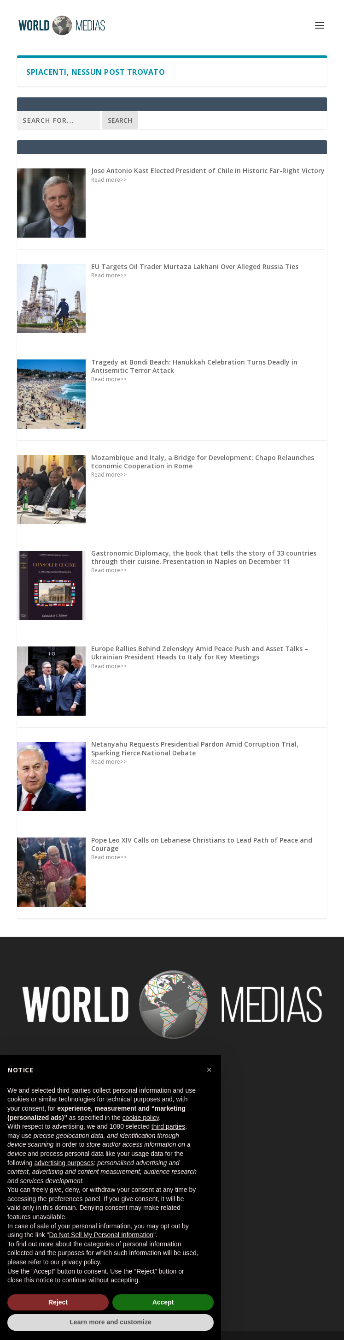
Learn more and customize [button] (110, 1322)
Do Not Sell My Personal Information (101, 1234)
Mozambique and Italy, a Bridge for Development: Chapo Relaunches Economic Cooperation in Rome (202, 461)
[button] (209, 1069)
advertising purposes (63, 1163)
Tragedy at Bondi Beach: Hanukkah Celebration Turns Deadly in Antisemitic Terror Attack (194, 366)
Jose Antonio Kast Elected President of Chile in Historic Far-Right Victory (208, 170)
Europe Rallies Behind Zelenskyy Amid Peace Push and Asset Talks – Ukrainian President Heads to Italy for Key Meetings (199, 652)
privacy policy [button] (81, 1262)
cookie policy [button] (140, 1117)
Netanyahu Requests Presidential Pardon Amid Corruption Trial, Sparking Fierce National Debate (194, 748)
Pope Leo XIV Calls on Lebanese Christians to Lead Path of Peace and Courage (201, 844)
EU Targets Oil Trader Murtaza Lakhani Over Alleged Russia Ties (194, 266)
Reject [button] (58, 1302)
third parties (168, 1126)
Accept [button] (163, 1302)
